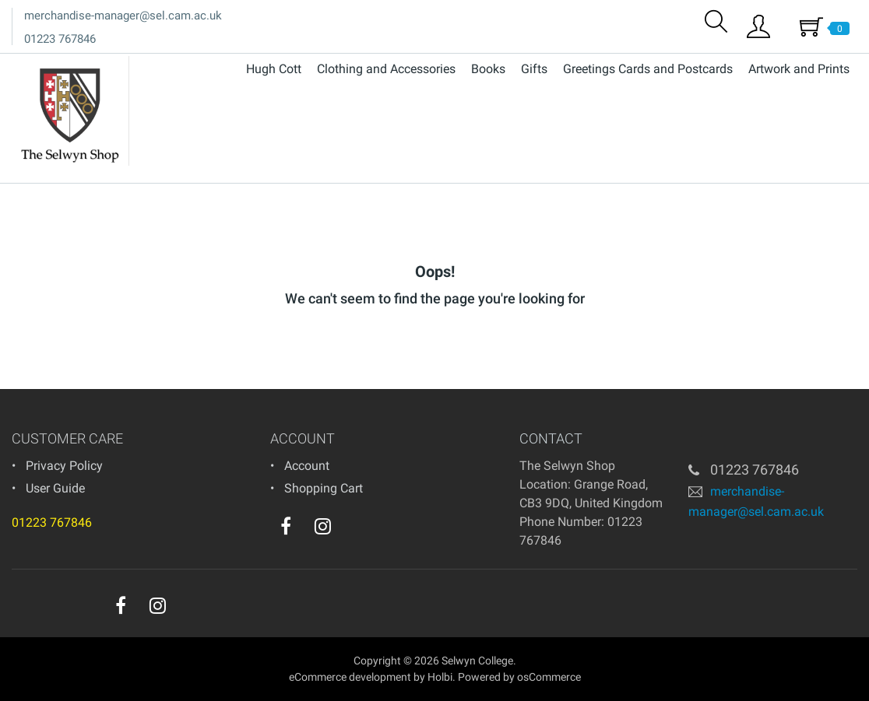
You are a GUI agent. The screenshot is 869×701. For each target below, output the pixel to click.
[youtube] (354, 530)
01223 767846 (60, 39)
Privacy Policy (64, 465)
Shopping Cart (323, 488)
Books (488, 68)
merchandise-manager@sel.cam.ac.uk (123, 16)
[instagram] (322, 525)
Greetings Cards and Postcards (648, 68)
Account (306, 465)
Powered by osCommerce (519, 677)
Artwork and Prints (799, 68)
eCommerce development (350, 677)
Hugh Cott (273, 68)
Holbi (439, 677)
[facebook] (285, 525)
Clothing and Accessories (386, 68)
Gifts (534, 68)
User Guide (55, 488)
